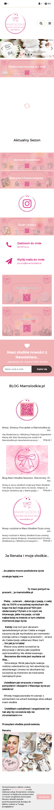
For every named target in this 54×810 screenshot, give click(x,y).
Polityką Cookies (18, 789)
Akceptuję (44, 797)
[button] (47, 3)
